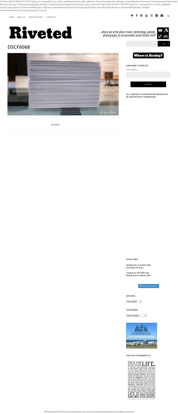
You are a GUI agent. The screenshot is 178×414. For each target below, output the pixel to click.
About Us (21, 17)
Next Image (55, 122)
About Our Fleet (36, 17)
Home (11, 17)
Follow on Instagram (148, 284)
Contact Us (51, 17)
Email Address (131, 67)
